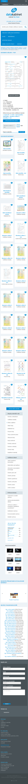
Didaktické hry (11, 428)
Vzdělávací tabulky (12, 419)
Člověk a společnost (12, 478)
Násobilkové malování (7, 397)
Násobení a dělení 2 (21, 258)
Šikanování (3, 755)
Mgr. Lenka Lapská (10, 609)
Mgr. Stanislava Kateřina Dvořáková (12, 653)
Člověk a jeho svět (12, 472)
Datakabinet (3, 47)
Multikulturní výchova (12, 511)
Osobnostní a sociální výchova (13, 496)
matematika (6, 116)
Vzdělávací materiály (5, 722)
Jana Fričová (11, 645)
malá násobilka (19, 114)
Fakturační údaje (5, 725)
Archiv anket (10, 540)
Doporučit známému (14, 95)
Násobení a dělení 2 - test (9, 126)
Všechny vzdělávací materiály (12, 47)
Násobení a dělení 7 (21, 328)
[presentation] (14, 699)
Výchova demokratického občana (13, 501)
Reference (3, 724)
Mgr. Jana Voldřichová (10, 650)
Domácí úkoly (11, 449)
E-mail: (4, 671)
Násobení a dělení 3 (21, 281)
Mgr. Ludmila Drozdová (10, 620)
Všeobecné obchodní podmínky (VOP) (10, 735)
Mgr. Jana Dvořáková (10, 626)
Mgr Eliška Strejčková (10, 636)
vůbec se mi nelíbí (11, 535)
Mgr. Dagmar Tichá (10, 617)
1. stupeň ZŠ (6, 114)
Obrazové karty (11, 437)
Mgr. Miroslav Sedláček (10, 633)
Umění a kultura (11, 487)
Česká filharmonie (5, 745)
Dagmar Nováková (10, 651)
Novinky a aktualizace (13, 416)
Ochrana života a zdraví (6, 753)
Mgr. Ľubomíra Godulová (11, 644)
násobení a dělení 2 (14, 116)
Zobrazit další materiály (14, 408)
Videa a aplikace (11, 422)
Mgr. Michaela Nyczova (10, 647)
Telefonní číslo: (6, 676)
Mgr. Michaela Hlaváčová (10, 625)
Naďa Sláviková (11, 640)
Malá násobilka (7, 148)
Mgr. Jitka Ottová (11, 648)
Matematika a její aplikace (14, 465)
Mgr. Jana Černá (11, 637)
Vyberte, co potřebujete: (8, 685)
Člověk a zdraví (11, 484)
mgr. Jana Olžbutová (10, 615)
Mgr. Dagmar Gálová (11, 642)
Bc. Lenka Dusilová (10, 614)
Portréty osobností (12, 443)
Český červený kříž (5, 741)
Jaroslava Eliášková (10, 631)
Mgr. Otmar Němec (10, 618)
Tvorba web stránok (5, 777)
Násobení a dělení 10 (7, 258)
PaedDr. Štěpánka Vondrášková (10, 639)
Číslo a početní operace (12, 48)
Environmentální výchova (13, 514)
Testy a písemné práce (13, 434)
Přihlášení (4, 1)
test (10, 118)
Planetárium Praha (5, 746)
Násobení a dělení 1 (7, 235)
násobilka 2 (6, 118)
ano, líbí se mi (10, 529)
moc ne (9, 533)
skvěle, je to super (11, 527)
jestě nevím (10, 531)
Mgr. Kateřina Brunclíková (10, 622)
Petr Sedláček (10, 611)
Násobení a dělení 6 (7, 328)
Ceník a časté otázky (5, 734)
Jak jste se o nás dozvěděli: (9, 681)
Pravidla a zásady (5, 757)
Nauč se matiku (4, 767)
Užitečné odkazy (4, 732)
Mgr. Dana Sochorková (10, 628)
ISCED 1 (20, 47)
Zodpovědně (4, 768)
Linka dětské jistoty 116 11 (7, 765)
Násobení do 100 (21, 373)
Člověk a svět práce (12, 481)
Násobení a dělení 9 (21, 350)
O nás (2, 721)
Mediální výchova (12, 517)
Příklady (3, 770)
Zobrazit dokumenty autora (11, 120)
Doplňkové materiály (12, 452)
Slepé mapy (10, 425)
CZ (26, 1)
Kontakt (2, 727)
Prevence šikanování (5, 764)
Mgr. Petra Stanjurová (10, 629)
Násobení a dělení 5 (21, 305)
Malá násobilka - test (21, 173)
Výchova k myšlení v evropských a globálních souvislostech (13, 506)
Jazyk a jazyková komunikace (12, 461)
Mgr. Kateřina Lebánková (11, 656)
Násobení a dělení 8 (7, 350)
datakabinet (6, 712)
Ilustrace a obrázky (12, 446)
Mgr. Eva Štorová (10, 612)
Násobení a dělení (21, 212)
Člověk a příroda (11, 475)
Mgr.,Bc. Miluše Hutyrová (10, 623)
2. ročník (12, 114)
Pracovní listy (11, 431)
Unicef (2, 743)
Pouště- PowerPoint (14, 599)
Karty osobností (11, 440)
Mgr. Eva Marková (10, 634)
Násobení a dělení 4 (7, 305)
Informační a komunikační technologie (14, 469)
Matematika (5, 48)
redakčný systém (13, 777)
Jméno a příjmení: (7, 667)
